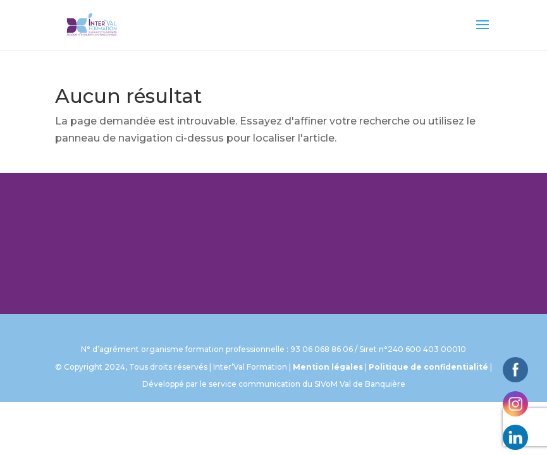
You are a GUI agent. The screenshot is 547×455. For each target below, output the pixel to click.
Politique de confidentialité (428, 367)
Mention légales (328, 367)
